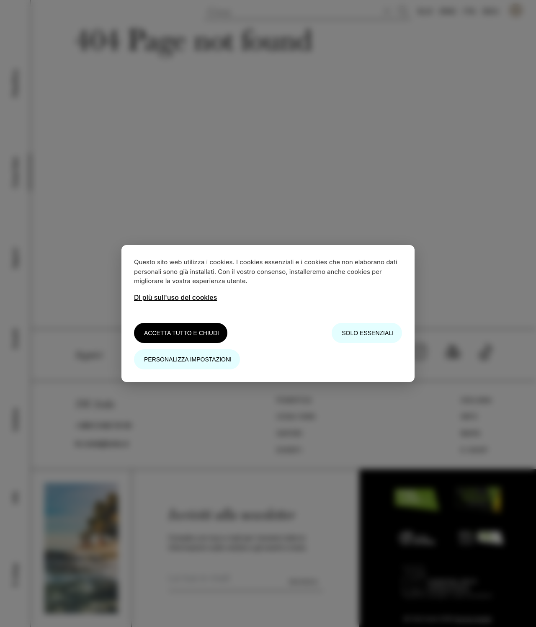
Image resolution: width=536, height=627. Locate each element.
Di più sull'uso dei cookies (175, 297)
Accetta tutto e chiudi (181, 333)
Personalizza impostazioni (188, 359)
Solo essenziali (368, 333)
